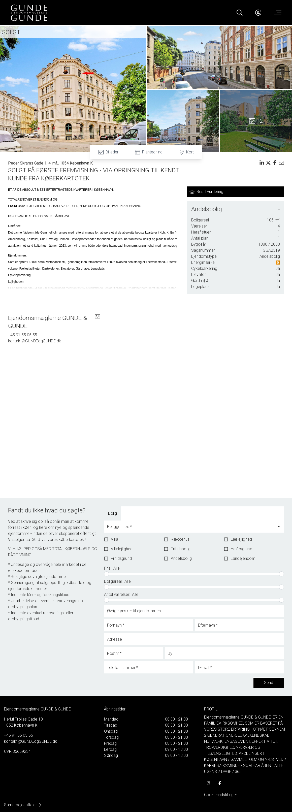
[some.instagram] (208, 783)
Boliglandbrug (141, 513)
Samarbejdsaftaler (23, 804)
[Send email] (281, 162)
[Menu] (277, 13)
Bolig (112, 513)
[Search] (240, 13)
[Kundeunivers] (258, 13)
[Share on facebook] (274, 162)
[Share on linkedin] (261, 162)
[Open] (278, 526)
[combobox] (190, 528)
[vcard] (97, 322)
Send (268, 683)
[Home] (78, 12)
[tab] (112, 513)
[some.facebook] (219, 783)
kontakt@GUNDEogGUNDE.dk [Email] (34, 341)
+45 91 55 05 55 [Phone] (22, 335)
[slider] (106, 573)
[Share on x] (268, 162)
